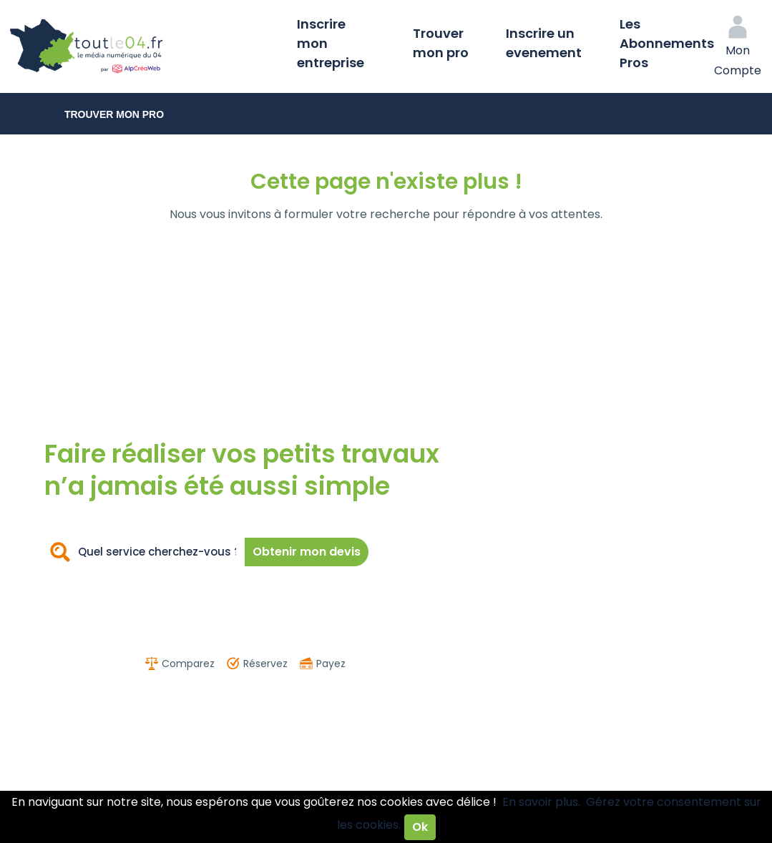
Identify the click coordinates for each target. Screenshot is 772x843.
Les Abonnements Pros (667, 43)
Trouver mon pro (441, 42)
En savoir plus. (541, 802)
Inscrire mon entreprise (330, 43)
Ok (420, 827)
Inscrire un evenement (544, 42)
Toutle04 (143, 46)
